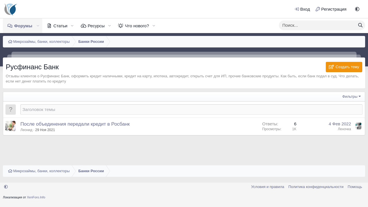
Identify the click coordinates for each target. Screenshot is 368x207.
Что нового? (137, 25)
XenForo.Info (36, 197)
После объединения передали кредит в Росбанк (75, 124)
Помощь (355, 187)
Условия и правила (267, 187)
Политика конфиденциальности (316, 187)
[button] (357, 9)
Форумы (23, 25)
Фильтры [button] (349, 96)
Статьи (60, 25)
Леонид (26, 130)
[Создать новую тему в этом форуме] (191, 109)
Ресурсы (96, 25)
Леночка (344, 129)
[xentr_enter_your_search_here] (317, 25)
